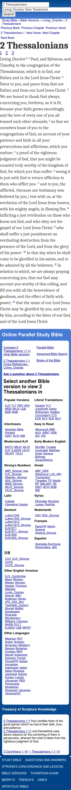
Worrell (9, 608)
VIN (43, 436)
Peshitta (50, 504)
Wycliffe (40, 447)
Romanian (11, 690)
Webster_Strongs (16, 477)
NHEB (9, 624)
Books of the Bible (48, 360)
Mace (8, 579)
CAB (19, 627)
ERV (20, 405)
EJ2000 (10, 627)
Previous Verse (56, 28)
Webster (10, 589)
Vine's (42, 779)
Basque (10, 648)
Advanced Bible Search (52, 354)
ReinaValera (43, 547)
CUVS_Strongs (14, 565)
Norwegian (11, 687)
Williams (10, 621)
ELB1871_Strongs (16, 531)
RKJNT (9, 453)
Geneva (48, 453)
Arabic (9, 642)
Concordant (42, 415)
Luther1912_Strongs (18, 525)
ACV (45, 418)
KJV (7, 405)
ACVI (16, 436)
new (25, 471)
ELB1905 (11, 534)
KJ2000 (16, 450)
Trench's (26, 779)
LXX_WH (55, 474)
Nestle (56, 480)
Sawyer (9, 595)
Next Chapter (51, 32)
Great (38, 453)
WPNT (27, 627)
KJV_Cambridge (15, 576)
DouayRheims (44, 460)
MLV (58, 418)
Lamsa (39, 504)
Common (22, 621)
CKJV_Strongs (14, 490)
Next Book (7, 37)
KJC (7, 450)
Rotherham (42, 412)
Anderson (11, 598)
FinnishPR (11, 661)
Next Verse (33, 32)
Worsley (20, 582)
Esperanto (21, 654)
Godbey (55, 412)
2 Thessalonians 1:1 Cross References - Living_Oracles (17, 364)
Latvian (19, 677)
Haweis (9, 586)
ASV (27, 405)
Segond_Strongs (45, 533)
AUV (38, 432)
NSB (54, 432)
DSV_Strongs (50, 515)
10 (24, 252)
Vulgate (9, 501)
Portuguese (12, 683)
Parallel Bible (45, 347)
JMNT (46, 432)
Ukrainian (25, 690)
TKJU (19, 453)
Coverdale (41, 450)
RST (20, 638)
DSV (38, 515)
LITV (54, 415)
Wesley (9, 582)
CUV (8, 558)
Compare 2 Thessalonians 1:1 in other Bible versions (17, 351)
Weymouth (42, 429)
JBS (54, 547)
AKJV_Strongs (14, 487)
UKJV (26, 450)
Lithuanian (11, 680)
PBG (22, 680)
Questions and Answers (45, 760)
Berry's (8, 779)
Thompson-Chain (44, 773)
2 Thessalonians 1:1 (17, 721)
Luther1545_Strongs (18, 518)
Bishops (40, 456)
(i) (26, 58)
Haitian (23, 661)
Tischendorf (42, 477)
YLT (13, 405)
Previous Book (10, 28)
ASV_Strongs (13, 480)
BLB (51, 418)
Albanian (10, 638)
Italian (23, 667)
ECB (38, 418)
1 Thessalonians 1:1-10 (44, 751)
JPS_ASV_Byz (14, 602)
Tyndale (51, 447)
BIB (22, 436)
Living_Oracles (14, 592)
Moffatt (19, 608)
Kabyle (22, 674)
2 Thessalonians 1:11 (18, 731)
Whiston (18, 579)
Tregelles (41, 480)
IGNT (8, 436)
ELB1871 (11, 528)
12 (14, 302)
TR (49, 480)
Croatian (10, 651)
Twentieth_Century (17, 605)
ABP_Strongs (13, 471)
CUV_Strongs (20, 558)
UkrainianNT (13, 693)
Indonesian (12, 667)
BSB (8, 412)
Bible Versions (29, 20)
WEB (8, 408)
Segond (40, 529)
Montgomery (13, 618)
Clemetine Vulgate (16, 504)
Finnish (21, 658)
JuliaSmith (41, 408)
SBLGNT (45, 483)
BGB (54, 487)
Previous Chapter (32, 28)
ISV (37, 436)
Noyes (22, 598)
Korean (9, 677)
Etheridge (41, 501)
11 (55, 264)
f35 (55, 483)
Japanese (11, 674)
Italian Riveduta (14, 671)
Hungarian (11, 664)
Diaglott (40, 405)
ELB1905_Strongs (16, 538)
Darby (53, 408)
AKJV (16, 408)
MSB (15, 412)
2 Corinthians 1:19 (16, 751)
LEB (23, 408)
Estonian (10, 658)
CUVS (9, 562)
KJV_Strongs (13, 474)
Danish (9, 654)
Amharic (19, 642)
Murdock (53, 501)
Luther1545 (12, 515)
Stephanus (42, 474)
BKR (19, 651)
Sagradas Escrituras (48, 544)
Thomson (21, 586)
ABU (18, 595)
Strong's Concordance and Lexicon (32, 766)
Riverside (11, 615)
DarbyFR (41, 526)
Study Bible (9, 20)
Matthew (54, 450)
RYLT (17, 624)
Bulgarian (21, 648)
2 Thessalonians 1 (13, 32)
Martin (51, 526)
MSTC (9, 447)
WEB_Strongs (14, 483)
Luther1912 (12, 522)
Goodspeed (12, 611)
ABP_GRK (42, 471)
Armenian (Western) (17, 645)
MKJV (18, 447)
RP (37, 483)
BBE (52, 429)
